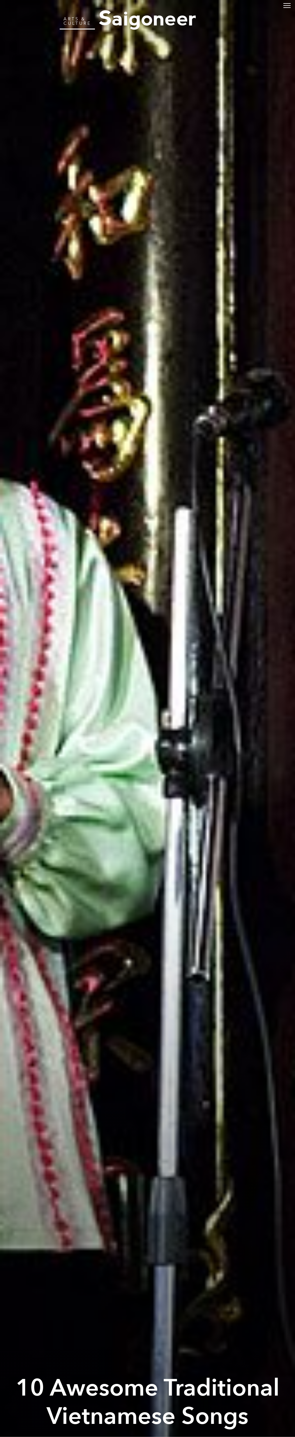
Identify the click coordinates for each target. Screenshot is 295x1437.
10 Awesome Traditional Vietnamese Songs (148, 1402)
